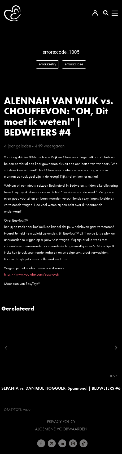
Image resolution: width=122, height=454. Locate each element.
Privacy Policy (61, 421)
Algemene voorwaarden (61, 429)
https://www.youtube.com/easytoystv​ (31, 274)
